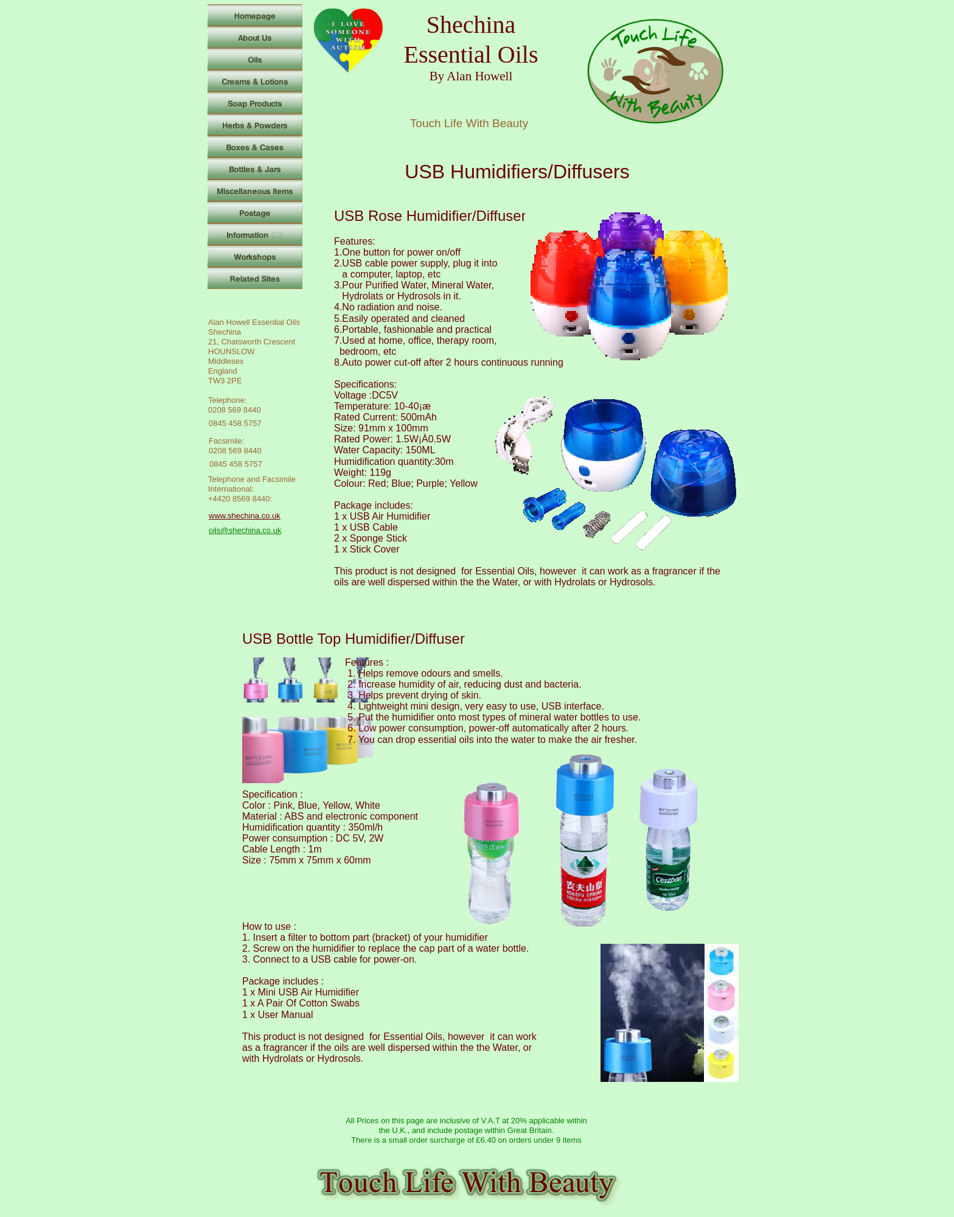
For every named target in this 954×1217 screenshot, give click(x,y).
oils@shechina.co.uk (245, 530)
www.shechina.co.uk (244, 515)
